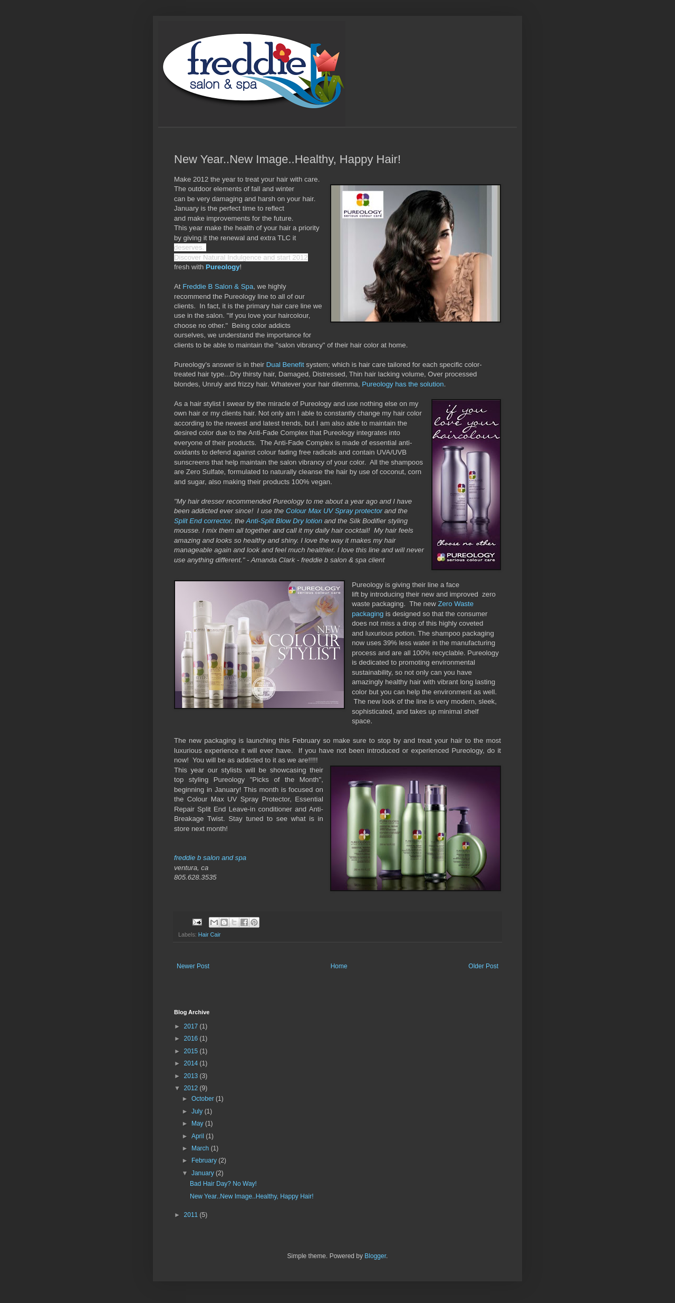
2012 (192, 1088)
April (198, 1136)
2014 (192, 1063)
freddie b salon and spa (210, 858)
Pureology (222, 267)
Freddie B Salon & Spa (217, 286)
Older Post (483, 966)
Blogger (375, 1256)
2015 (192, 1051)
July (198, 1111)
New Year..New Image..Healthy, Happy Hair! (252, 1196)
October (203, 1098)
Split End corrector (202, 521)
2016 (192, 1038)
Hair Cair (209, 934)
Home (339, 966)
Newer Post (193, 966)
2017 (192, 1026)
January (203, 1173)
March (201, 1148)
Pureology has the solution (402, 384)
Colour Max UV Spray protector (334, 511)
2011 (192, 1215)
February (204, 1160)
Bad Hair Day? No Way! (223, 1183)
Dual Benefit (285, 365)
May (198, 1123)
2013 (192, 1076)
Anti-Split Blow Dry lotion (284, 521)
